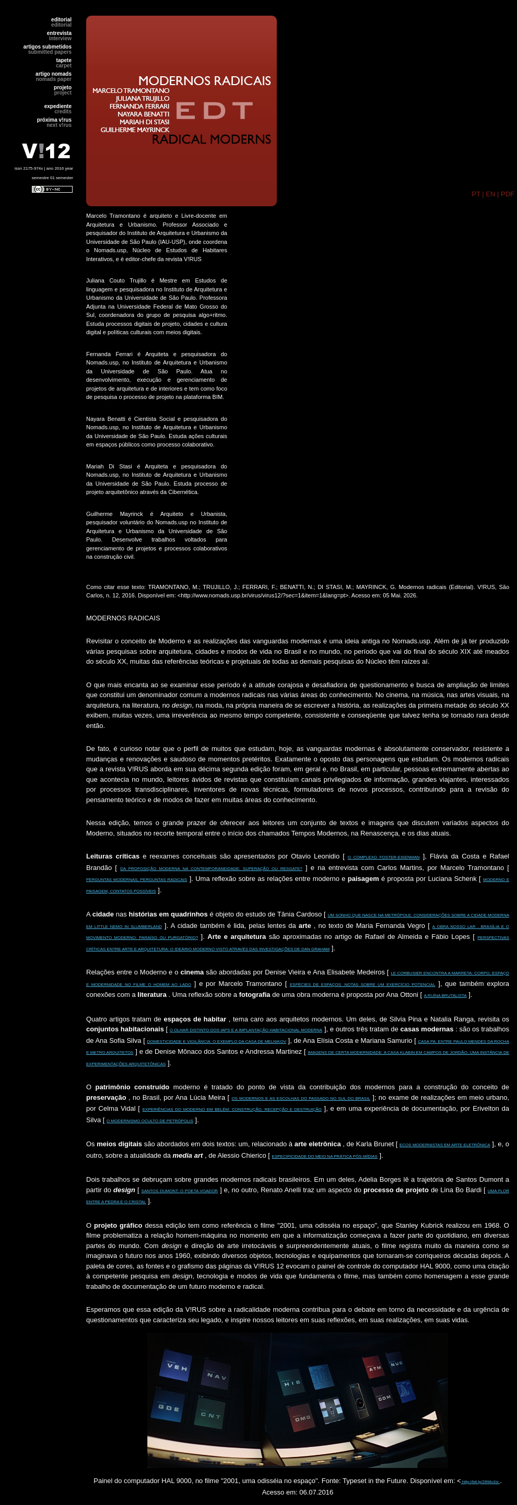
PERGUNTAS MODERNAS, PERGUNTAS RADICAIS (136, 879)
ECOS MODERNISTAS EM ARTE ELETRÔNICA (445, 1145)
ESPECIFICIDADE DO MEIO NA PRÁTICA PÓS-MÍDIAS (325, 1156)
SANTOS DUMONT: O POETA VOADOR (180, 1191)
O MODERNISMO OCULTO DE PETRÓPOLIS (150, 1121)
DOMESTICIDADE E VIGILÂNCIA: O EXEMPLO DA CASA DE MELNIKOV (216, 1041)
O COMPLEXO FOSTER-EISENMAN (384, 857)
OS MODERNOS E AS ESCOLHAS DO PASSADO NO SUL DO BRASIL (300, 1098)
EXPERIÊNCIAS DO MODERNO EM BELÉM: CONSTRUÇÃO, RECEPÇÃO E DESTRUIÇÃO (232, 1109)
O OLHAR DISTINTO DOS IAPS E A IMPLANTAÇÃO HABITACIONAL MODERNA (246, 1030)
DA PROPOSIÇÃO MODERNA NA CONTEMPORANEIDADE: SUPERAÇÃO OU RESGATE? (211, 868)
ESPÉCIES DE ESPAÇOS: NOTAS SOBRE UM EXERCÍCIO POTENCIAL (363, 984)
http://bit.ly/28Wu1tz (480, 1481)
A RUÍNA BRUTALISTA (445, 995)
